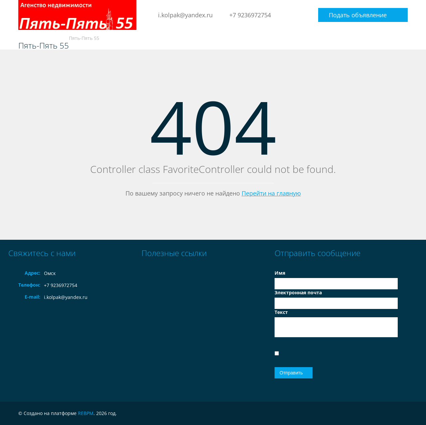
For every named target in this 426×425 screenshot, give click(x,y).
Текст (281, 312)
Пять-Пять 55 (43, 46)
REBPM (86, 413)
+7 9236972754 (250, 15)
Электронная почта (298, 292)
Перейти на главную (271, 193)
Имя (280, 273)
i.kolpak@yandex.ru (185, 15)
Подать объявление (358, 15)
